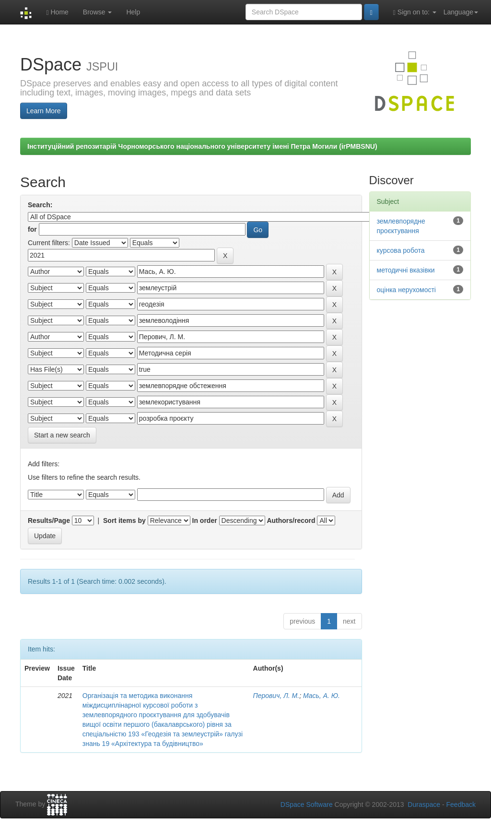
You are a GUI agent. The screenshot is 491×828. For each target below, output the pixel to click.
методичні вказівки (406, 270)
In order (204, 520)
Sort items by (124, 520)
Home (57, 12)
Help (133, 12)
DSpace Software (307, 804)
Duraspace (424, 804)
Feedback (461, 804)
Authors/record (291, 520)
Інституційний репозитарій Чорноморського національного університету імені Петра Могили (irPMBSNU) (202, 146)
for (32, 229)
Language (461, 12)
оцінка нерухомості (406, 290)
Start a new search (62, 435)
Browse (97, 12)
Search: (40, 205)
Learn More (43, 111)
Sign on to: (414, 12)
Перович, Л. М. (276, 695)
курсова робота (401, 250)
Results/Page (49, 520)
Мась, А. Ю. (321, 695)
